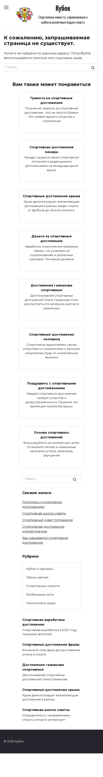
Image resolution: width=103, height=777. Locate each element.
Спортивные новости (43, 586)
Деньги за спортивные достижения (51, 238)
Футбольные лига (40, 594)
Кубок (63, 8)
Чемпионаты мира (40, 603)
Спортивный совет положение (47, 520)
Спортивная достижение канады (52, 149)
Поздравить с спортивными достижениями (51, 386)
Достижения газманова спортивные (51, 288)
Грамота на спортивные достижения (51, 100)
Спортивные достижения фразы (51, 644)
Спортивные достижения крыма (51, 196)
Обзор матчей (37, 577)
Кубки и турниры (39, 569)
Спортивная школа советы (44, 513)
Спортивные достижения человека (51, 336)
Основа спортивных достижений (51, 435)
